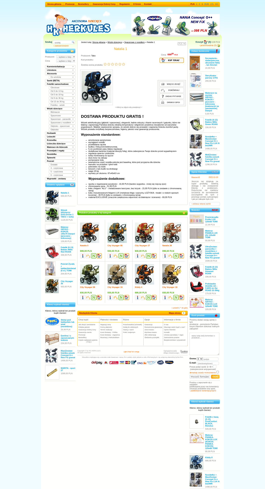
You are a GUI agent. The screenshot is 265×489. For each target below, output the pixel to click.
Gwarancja (148, 325)
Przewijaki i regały (55, 150)
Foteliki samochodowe (58, 84)
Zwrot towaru (149, 330)
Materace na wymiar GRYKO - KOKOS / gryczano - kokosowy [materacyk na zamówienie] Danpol (212, 102)
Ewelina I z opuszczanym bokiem (67, 338)
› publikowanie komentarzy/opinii (203, 391)
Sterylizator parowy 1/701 (211, 76)
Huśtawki (51, 133)
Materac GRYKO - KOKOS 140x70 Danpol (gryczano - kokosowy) (68, 232)
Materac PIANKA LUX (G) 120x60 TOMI (211, 234)
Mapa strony (177, 313)
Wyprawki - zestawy (56, 178)
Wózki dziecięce (54, 108)
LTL (212, 4)
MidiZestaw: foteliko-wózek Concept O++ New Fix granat (212, 158)
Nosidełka (51, 154)
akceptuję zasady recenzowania (203, 373)
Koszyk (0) (203, 42)
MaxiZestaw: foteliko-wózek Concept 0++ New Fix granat (68, 354)
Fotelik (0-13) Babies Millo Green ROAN (211, 122)
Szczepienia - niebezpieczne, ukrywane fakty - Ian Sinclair (212, 61)
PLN (192, 4)
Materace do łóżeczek (57, 147)
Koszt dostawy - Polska (108, 332)
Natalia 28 (167, 245)
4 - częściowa (57, 168)
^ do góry (184, 308)
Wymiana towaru (150, 332)
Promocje (70, 4)
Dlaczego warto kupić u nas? (174, 327)
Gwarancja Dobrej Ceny (104, 4)
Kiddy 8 (209, 457)
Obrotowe (55, 87)
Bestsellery (83, 4)
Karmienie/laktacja (56, 66)
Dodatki (54, 164)
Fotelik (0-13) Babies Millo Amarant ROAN (211, 270)
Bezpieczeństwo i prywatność (175, 340)
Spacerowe (56, 115)
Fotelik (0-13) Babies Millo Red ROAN (67, 249)
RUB (206, 4)
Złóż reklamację (150, 335)
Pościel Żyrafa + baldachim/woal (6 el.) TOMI (68, 267)
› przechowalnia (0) (209, 45)
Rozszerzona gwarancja (153, 327)
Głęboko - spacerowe (60, 126)
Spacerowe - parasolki (61, 119)
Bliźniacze (55, 112)
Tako (93, 56)
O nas (166, 325)
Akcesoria (52, 73)
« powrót (175, 308)
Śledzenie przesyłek (151, 337)
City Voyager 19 (115, 287)
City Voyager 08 (87, 287)
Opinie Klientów (170, 330)
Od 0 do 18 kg (57, 94)
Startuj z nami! (128, 330)
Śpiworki (51, 157)
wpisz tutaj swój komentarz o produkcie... (204, 344)
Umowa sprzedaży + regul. (174, 335)
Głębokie (55, 129)
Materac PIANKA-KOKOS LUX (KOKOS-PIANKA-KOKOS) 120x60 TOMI (211, 441)
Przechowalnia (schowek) (132, 325)
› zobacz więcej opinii (201, 204)
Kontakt (148, 4)
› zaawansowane (61, 46)
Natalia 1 (65, 193)
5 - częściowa (57, 171)
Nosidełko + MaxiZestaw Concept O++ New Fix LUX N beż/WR (212, 141)
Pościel (50, 161)
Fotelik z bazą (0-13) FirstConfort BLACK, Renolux (211, 421)
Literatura (51, 70)
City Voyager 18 (169, 287)
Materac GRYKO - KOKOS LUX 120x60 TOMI (211, 302)
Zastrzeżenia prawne (171, 337)
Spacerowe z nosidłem (61, 122)
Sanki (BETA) (53, 80)
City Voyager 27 (142, 245)
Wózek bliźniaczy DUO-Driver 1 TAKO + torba (67, 213)
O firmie (137, 4)
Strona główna (54, 4)
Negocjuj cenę (105, 325)
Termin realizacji (106, 330)
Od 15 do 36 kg (57, 101)
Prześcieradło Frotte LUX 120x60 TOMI (211, 219)
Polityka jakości (84, 327)
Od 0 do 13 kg (57, 91)
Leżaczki (51, 136)
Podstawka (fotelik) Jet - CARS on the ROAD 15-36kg (212, 287)
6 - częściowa (57, 175)
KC (216, 4)
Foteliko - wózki (58, 105)
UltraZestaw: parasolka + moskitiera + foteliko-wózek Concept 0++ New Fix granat (212, 252)
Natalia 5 (84, 245)
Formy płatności (106, 327)
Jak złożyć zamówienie (86, 325)
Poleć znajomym (129, 332)
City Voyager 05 (115, 245)
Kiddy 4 (138, 287)
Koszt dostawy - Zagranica (110, 335)
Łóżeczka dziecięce (56, 143)
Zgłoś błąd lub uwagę (131, 352)
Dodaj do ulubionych (130, 327)
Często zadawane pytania (88, 341)
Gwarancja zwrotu (85, 332)
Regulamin (124, 4)
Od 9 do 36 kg (57, 98)
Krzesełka (51, 140)
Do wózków (56, 77)
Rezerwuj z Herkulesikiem (109, 337)
